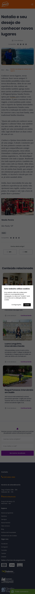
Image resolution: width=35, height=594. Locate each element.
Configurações (16, 305)
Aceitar (27, 305)
